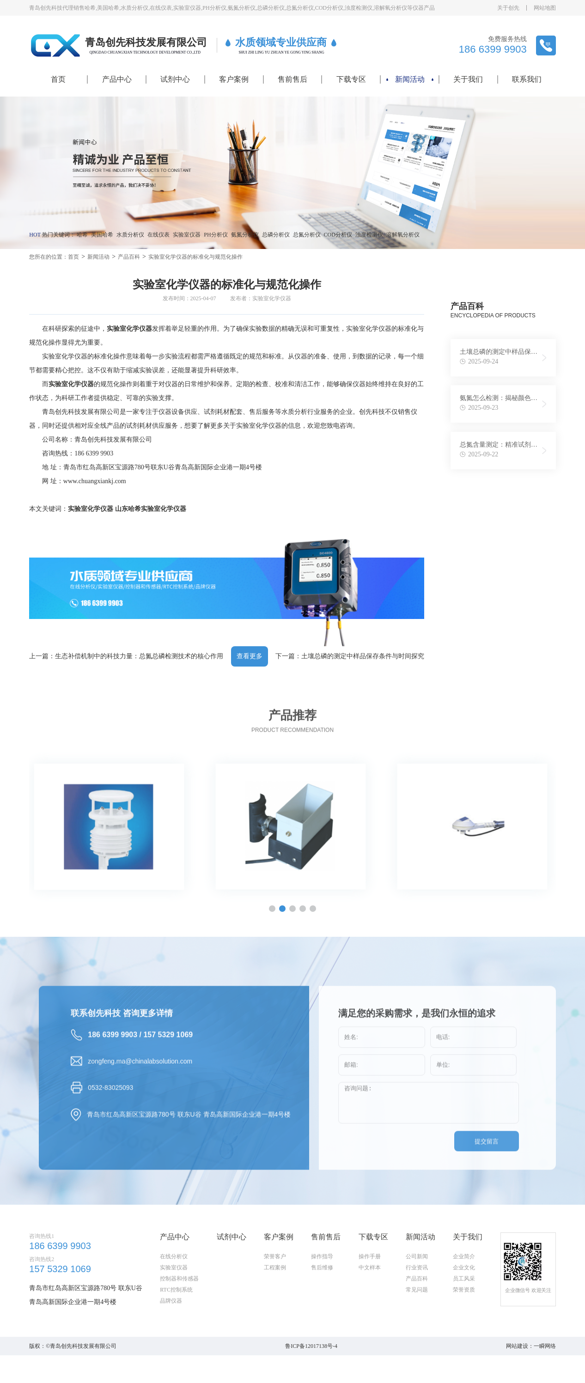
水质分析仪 (130, 234)
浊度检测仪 (369, 234)
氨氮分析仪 (245, 234)
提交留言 (487, 1178)
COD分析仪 (338, 234)
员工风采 (464, 1323)
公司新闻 (417, 1301)
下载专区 (351, 79)
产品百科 (129, 257)
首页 (58, 79)
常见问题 (417, 1334)
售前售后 (292, 79)
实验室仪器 (187, 234)
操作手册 (370, 1301)
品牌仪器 (171, 1345)
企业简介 (464, 1301)
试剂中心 (175, 79)
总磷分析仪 (276, 234)
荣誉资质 (464, 1334)
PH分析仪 (215, 234)
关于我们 (468, 79)
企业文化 (464, 1312)
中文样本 (370, 1312)
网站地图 (545, 8)
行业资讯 (417, 1312)
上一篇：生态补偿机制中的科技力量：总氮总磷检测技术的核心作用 (126, 656)
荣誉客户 (275, 1301)
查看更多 (249, 656)
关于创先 (508, 8)
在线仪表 (158, 234)
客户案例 (234, 79)
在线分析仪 (174, 1301)
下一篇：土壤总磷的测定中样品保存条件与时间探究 (349, 656)
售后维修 (322, 1312)
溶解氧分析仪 (403, 234)
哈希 (82, 234)
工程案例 (275, 1312)
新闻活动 (410, 79)
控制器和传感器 (179, 1323)
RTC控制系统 (176, 1334)
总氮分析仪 (307, 234)
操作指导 (322, 1301)
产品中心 (117, 79)
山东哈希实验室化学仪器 (150, 508)
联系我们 (527, 79)
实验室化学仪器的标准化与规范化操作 (195, 257)
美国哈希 (102, 234)
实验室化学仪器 (90, 508)
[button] (282, 908)
